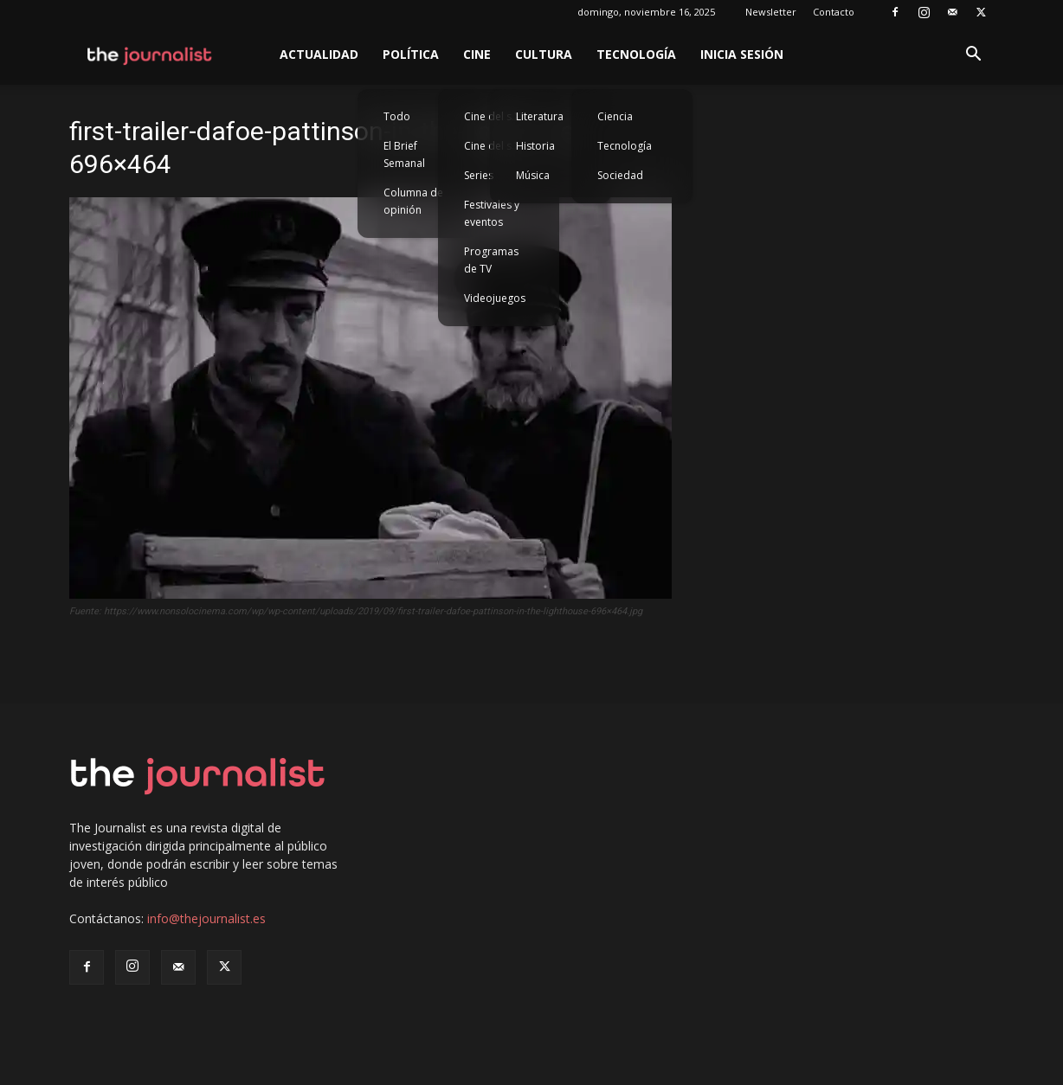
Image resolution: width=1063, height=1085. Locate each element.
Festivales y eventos (491, 213)
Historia (535, 145)
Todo (396, 116)
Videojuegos (494, 298)
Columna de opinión (413, 201)
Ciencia (615, 116)
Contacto (833, 11)
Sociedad (620, 175)
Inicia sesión (741, 54)
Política (411, 54)
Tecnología (636, 54)
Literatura (540, 116)
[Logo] (150, 54)
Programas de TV (491, 260)
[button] (973, 56)
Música (533, 175)
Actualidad (319, 54)
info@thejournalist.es (206, 918)
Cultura (543, 54)
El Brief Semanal (404, 154)
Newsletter (770, 11)
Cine (477, 54)
